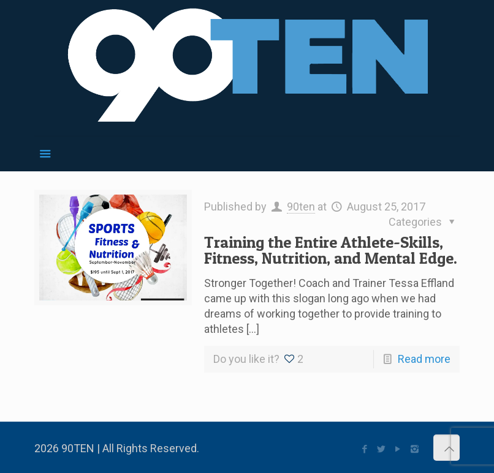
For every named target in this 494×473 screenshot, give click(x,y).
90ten (301, 206)
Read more (424, 358)
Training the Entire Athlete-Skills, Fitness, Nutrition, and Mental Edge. (330, 250)
